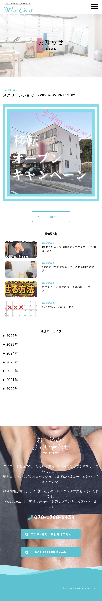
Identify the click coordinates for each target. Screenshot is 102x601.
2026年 (12, 335)
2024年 (12, 353)
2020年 (12, 388)
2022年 (12, 371)
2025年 (12, 344)
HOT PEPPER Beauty (51, 552)
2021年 (12, 380)
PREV (51, 216)
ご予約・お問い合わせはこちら (51, 534)
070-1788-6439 (54, 517)
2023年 (12, 362)
